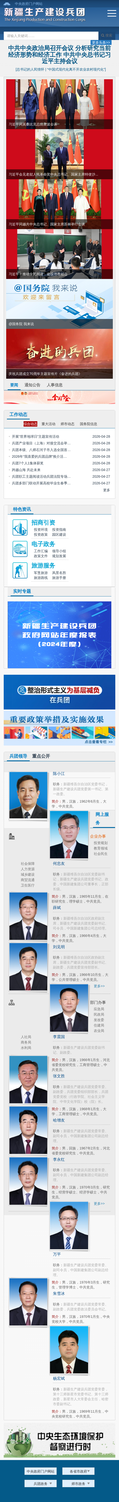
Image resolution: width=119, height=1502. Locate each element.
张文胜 (59, 1076)
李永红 (59, 1159)
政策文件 (41, 556)
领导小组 (59, 551)
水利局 (26, 1048)
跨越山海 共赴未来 (26, 470)
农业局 (99, 1031)
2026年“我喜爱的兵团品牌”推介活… (39, 456)
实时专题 (22, 591)
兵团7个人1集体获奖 (28, 463)
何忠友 (59, 863)
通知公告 (32, 385)
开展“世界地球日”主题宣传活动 (35, 436)
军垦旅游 (41, 573)
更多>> (99, 986)
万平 (57, 1254)
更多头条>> (101, 42)
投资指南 (59, 530)
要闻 (14, 385)
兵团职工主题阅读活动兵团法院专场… (41, 476)
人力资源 (28, 869)
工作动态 (18, 414)
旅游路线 (41, 578)
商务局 (26, 1042)
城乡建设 (28, 874)
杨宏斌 (59, 1378)
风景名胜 (59, 573)
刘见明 (59, 947)
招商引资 (43, 522)
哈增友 (59, 1120)
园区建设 (59, 534)
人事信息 (55, 385)
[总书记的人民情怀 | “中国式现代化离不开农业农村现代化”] (61, 69)
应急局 (99, 1009)
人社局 (26, 1037)
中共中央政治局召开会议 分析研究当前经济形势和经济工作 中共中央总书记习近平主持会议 (59, 54)
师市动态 (67, 424)
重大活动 (48, 424)
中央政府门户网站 (29, 4)
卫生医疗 (28, 885)
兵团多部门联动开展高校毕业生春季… (41, 483)
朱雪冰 (59, 1293)
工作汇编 (41, 551)
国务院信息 (88, 424)
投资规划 (101, 843)
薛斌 (57, 908)
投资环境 (41, 530)
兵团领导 (18, 756)
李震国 (59, 1037)
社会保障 (28, 864)
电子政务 (43, 544)
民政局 (99, 1014)
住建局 (99, 1025)
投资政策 (41, 534)
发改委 (99, 1020)
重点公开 (41, 756)
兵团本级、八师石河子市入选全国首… (41, 450)
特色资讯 (22, 509)
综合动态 (30, 424)
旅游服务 (43, 565)
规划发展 (59, 556)
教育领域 (101, 848)
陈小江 (59, 773)
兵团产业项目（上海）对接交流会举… (41, 443)
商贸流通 (28, 880)
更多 (106, 490)
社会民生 (101, 854)
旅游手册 (59, 578)
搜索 (106, 35)
